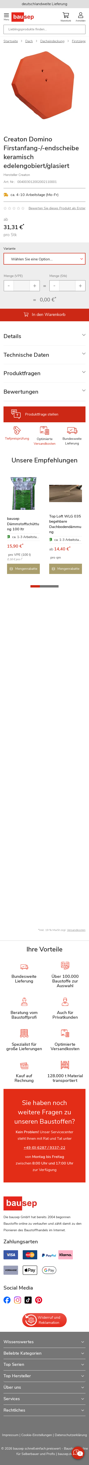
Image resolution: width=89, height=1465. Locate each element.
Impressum (10, 1435)
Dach (29, 41)
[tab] (44, 336)
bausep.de (65, 1454)
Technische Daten (26, 355)
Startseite (11, 41)
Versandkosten (45, 443)
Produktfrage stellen (41, 414)
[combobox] (44, 29)
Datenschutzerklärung (71, 1435)
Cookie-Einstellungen (36, 1435)
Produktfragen (22, 373)
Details (12, 336)
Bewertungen (21, 391)
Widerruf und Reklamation (42, 1320)
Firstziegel (79, 41)
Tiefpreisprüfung (17, 438)
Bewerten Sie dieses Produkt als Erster (57, 208)
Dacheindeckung (52, 41)
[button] (35, 585)
